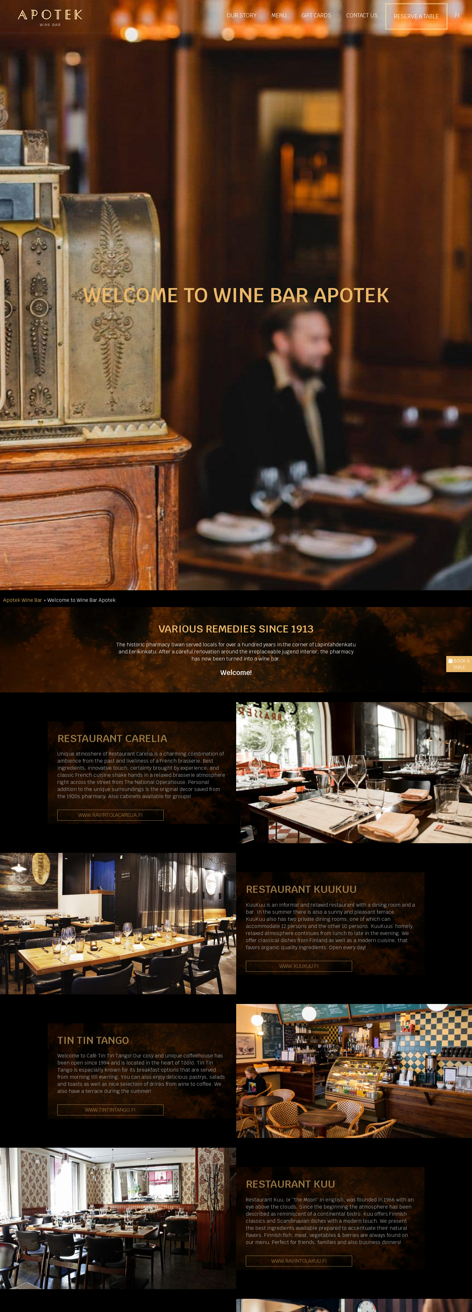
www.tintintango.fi (110, 1109)
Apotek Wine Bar (22, 600)
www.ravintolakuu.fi (299, 1261)
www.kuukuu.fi (299, 966)
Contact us (362, 15)
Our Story (241, 15)
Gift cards (316, 15)
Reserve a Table (416, 16)
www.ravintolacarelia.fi (110, 815)
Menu (279, 15)
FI (457, 15)
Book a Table (459, 664)
